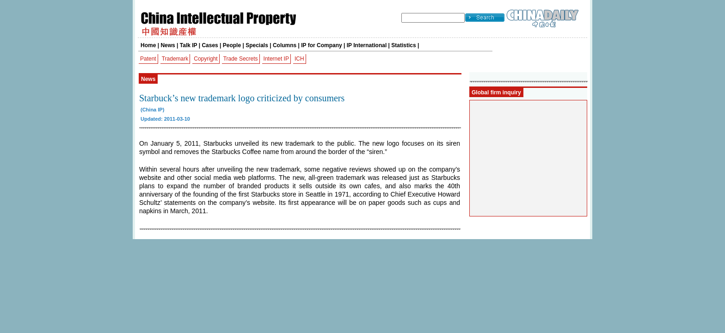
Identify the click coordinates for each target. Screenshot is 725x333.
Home (148, 45)
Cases (210, 45)
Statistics (403, 45)
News (167, 45)
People (232, 45)
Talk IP (188, 45)
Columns (284, 45)
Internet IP (276, 59)
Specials (257, 45)
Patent (148, 59)
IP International (367, 45)
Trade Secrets (240, 59)
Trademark (175, 59)
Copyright (205, 59)
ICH (299, 59)
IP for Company (321, 45)
